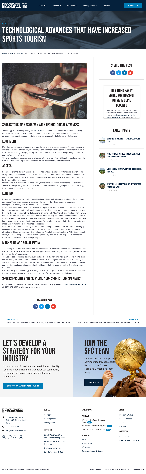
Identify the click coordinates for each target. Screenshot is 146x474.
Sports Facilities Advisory (75, 284)
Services (47, 409)
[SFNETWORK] (8, 3)
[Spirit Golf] (89, 3)
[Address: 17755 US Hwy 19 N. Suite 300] (15, 420)
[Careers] (126, 426)
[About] (40, 10)
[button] (35, 306)
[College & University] (55, 448)
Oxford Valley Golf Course (93, 429)
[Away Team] (41, 3)
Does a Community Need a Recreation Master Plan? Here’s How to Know (123, 155)
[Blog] (92, 439)
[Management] (50, 422)
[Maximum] (59, 3)
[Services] (55, 10)
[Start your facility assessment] (23, 386)
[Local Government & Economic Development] (55, 436)
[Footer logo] (12, 410)
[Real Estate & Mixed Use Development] (55, 443)
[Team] (126, 422)
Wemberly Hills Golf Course (94, 426)
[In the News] (92, 443)
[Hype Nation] (75, 3)
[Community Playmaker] (25, 3)
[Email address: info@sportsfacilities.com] (15, 430)
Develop (6, 24)
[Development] (50, 418)
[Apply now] (93, 382)
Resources (86, 435)
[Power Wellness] (104, 3)
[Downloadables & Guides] (92, 451)
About (121, 409)
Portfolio (85, 416)
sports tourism (40, 130)
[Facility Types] (89, 10)
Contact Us (123, 431)
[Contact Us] (133, 10)
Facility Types (87, 409)
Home (4, 53)
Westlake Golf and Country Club (93, 421)
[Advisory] (50, 414)
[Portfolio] (106, 10)
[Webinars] (92, 447)
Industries (48, 429)
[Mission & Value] (126, 414)
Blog (11, 53)
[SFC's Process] (126, 418)
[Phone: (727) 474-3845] (15, 426)
